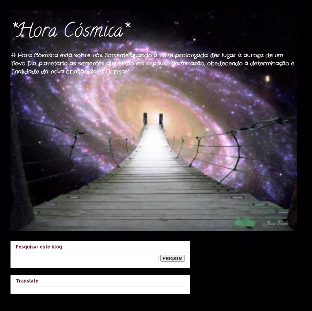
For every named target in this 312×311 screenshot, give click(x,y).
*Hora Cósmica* (69, 32)
